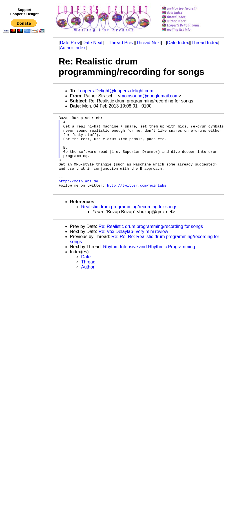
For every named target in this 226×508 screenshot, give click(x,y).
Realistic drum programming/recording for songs (129, 222)
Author (87, 282)
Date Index (178, 42)
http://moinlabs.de (78, 194)
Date (86, 272)
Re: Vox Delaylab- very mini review (133, 246)
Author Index (72, 47)
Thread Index (204, 42)
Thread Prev (121, 42)
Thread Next (148, 42)
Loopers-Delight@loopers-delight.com (115, 90)
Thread (88, 277)
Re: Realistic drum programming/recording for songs (150, 241)
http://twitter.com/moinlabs (137, 199)
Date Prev (70, 42)
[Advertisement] (24, 151)
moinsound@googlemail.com (149, 95)
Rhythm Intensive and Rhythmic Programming (149, 261)
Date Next (92, 42)
